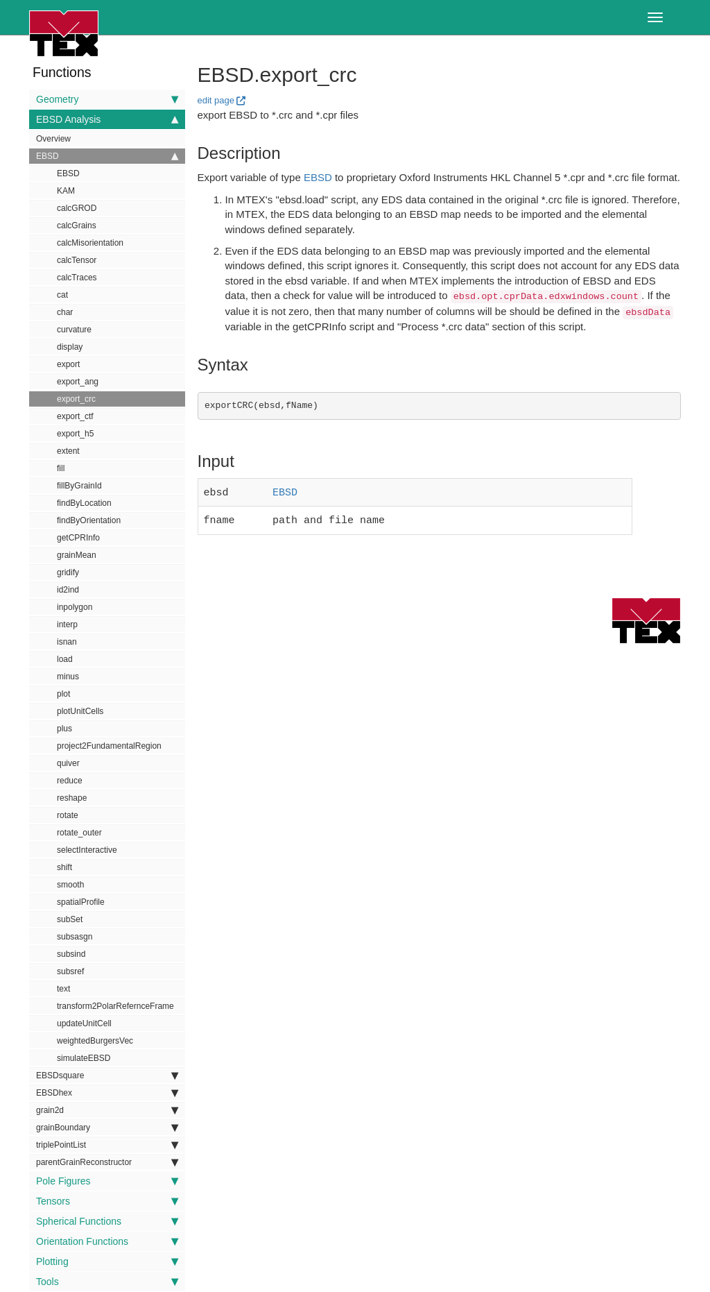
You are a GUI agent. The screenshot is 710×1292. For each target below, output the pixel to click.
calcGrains (76, 225)
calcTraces (77, 277)
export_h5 (75, 434)
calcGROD (76, 208)
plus (64, 728)
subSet (70, 919)
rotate (67, 815)
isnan (67, 642)
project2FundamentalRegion (109, 746)
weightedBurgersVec (95, 1041)
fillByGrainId (79, 486)
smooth (70, 885)
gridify (68, 572)
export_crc (76, 399)
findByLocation (84, 503)
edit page (216, 100)
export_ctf (75, 416)
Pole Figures (107, 1181)
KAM (66, 191)
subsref (70, 971)
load (65, 659)
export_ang (77, 381)
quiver (68, 763)
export (68, 364)
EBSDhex (107, 1093)
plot (63, 694)
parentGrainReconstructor (107, 1162)
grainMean (76, 555)
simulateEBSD (83, 1058)
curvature (74, 329)
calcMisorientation (90, 243)
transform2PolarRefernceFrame (115, 1006)
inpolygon (74, 607)
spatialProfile (81, 902)
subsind (71, 954)
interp (67, 624)
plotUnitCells (80, 711)
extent (68, 451)
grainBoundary (107, 1127)
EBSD (107, 156)
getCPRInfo (78, 538)
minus (68, 676)
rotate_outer (79, 833)
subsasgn (74, 937)
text (63, 989)
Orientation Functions (107, 1241)
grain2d (107, 1110)
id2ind (68, 590)
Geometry (107, 99)
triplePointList (107, 1145)
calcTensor (76, 260)
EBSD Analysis (107, 119)
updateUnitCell (84, 1023)
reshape (72, 798)
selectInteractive (87, 850)
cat (62, 295)
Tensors (107, 1201)
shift (64, 867)
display (70, 347)
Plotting (107, 1261)
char (65, 312)
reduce (70, 780)
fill (60, 468)
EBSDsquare (107, 1075)
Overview (53, 139)
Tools (107, 1282)
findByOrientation (89, 520)
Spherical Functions (107, 1221)
